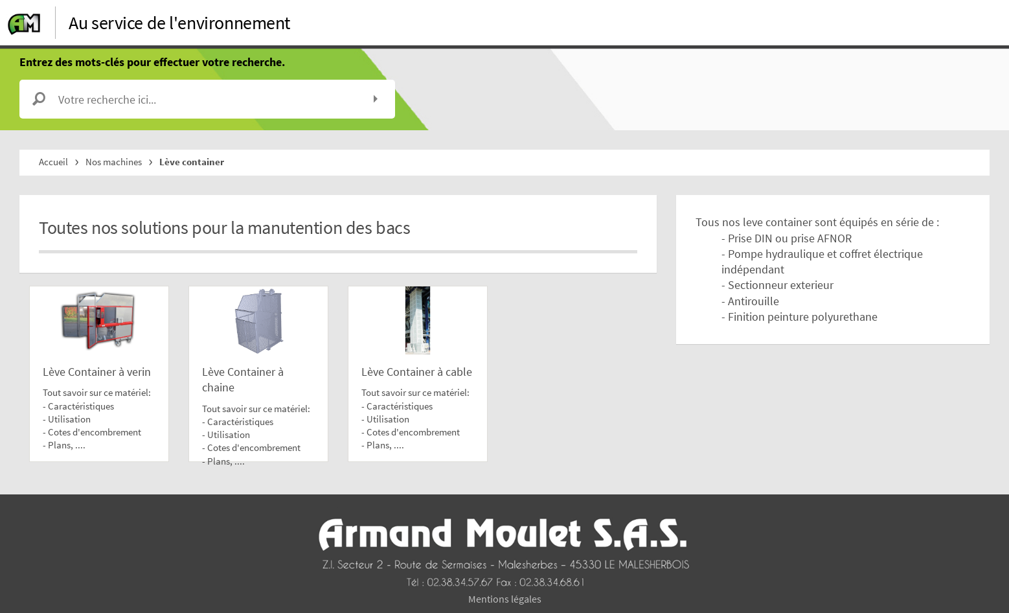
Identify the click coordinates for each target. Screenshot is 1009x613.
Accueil (53, 162)
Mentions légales (504, 598)
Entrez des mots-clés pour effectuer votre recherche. (152, 61)
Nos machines (113, 162)
